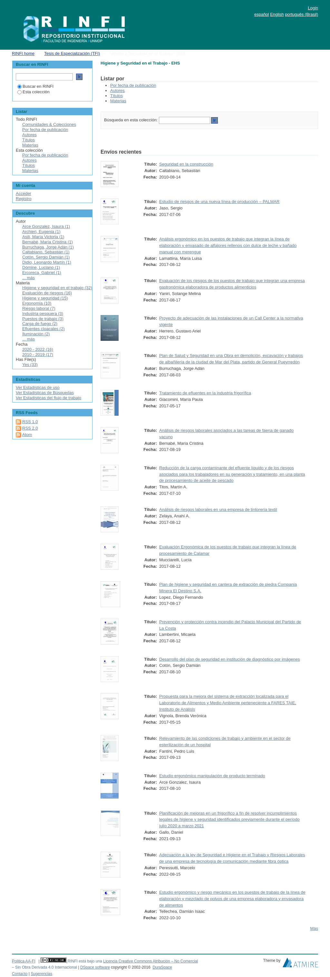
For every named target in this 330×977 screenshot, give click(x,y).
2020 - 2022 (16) (37, 349)
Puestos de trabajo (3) (42, 318)
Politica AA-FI (23, 961)
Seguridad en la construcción (186, 164)
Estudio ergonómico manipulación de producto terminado (212, 775)
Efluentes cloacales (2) (43, 328)
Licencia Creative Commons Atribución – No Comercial (150, 961)
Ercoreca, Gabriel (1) (41, 272)
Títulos (116, 95)
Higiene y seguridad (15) (45, 298)
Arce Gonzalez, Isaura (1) (46, 226)
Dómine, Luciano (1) (41, 267)
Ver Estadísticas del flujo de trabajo (48, 397)
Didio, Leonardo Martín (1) (46, 262)
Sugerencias (41, 974)
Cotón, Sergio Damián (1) (46, 257)
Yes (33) (30, 364)
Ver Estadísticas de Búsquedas (45, 392)
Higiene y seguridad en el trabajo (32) (57, 287)
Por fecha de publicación (133, 85)
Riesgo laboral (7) (38, 308)
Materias (118, 100)
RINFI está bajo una (84, 961)
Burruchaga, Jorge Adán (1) (48, 247)
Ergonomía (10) (36, 303)
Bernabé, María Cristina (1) (47, 241)
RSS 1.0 (30, 421)
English (277, 14)
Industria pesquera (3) (42, 313)
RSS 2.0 (30, 428)
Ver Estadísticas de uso (38, 387)
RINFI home (23, 53)
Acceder (23, 193)
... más (28, 277)
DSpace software (95, 967)
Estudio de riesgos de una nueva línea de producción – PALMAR (219, 201)
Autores (117, 90)
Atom (27, 434)
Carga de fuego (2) (39, 323)
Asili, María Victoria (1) (43, 236)
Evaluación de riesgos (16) (47, 292)
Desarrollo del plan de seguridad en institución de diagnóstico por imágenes (229, 659)
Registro (23, 198)
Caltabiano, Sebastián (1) (46, 251)
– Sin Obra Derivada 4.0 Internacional (44, 967)
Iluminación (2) (36, 333)
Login (313, 7)
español (261, 14)
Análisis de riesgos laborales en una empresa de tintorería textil (218, 509)
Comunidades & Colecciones (49, 124)
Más (314, 928)
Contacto (19, 974)
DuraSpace (162, 967)
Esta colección (33, 91)
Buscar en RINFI (35, 86)
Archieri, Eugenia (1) (41, 231)
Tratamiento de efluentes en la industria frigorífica (205, 393)
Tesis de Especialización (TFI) (72, 53)
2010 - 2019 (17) (37, 354)
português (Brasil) (301, 14)
